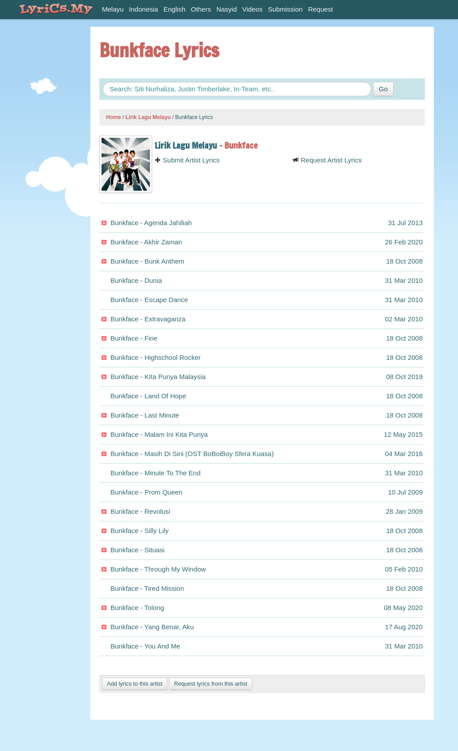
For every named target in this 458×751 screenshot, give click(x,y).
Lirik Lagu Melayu (147, 117)
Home (113, 117)
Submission (285, 9)
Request (320, 9)
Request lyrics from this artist (210, 683)
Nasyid (226, 9)
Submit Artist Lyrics (187, 160)
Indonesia (143, 9)
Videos (252, 9)
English (174, 9)
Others (201, 9)
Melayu (112, 9)
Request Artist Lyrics (327, 160)
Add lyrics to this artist (134, 683)
